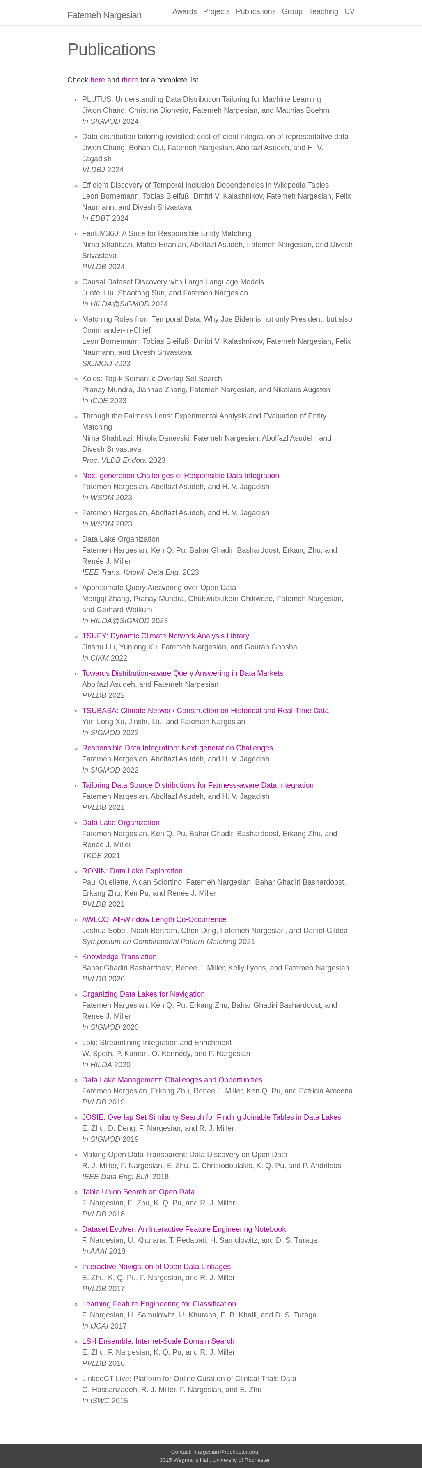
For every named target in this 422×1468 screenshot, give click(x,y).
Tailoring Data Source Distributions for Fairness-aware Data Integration (198, 785)
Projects (216, 11)
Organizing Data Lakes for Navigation (143, 994)
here (97, 80)
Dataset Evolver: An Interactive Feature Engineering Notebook (184, 1229)
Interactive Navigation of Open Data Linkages (156, 1266)
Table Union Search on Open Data (138, 1192)
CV (349, 11)
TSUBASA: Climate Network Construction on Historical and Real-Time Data (205, 711)
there (130, 80)
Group (292, 11)
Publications (256, 11)
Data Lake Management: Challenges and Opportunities (172, 1080)
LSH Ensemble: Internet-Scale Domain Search (158, 1341)
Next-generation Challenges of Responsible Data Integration (180, 475)
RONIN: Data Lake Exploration (132, 871)
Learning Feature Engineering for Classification (159, 1304)
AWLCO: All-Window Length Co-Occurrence (154, 919)
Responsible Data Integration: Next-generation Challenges (177, 748)
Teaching (323, 11)
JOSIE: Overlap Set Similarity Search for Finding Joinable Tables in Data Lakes (211, 1117)
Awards (184, 11)
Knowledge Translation (119, 957)
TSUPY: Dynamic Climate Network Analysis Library (165, 636)
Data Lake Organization (121, 823)
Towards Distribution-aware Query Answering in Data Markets (182, 673)
